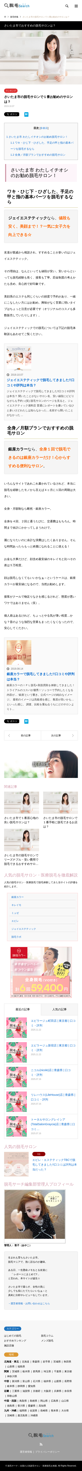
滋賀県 (26, 1391)
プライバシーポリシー (47, 1451)
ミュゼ (15, 913)
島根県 (33, 1400)
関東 (6, 1371)
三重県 (15, 1391)
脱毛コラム (47, 1335)
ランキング (11, 91)
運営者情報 (26, 1451)
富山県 (26, 1381)
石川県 (36, 1381)
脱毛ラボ (16, 936)
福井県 (47, 1381)
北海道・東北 (11, 1361)
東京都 (68, 1371)
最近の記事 (23, 1009)
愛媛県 (31, 1405)
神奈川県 (12, 1376)
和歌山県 (12, 1395)
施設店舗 (9, 1345)
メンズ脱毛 (47, 1340)
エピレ (15, 921)
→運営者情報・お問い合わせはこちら (29, 1303)
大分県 (65, 1410)
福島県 (21, 1366)
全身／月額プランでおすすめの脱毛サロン (37, 154)
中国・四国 (10, 1400)
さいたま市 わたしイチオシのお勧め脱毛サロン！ (37, 136)
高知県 (42, 1405)
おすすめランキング (15, 1340)
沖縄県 (34, 1415)
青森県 (36, 1361)
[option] (41, 57)
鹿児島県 (22, 1415)
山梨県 (57, 1381)
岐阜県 (11, 1386)
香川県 (21, 1405)
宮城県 (57, 1361)
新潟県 (15, 1381)
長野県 (68, 1381)
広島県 (54, 1400)
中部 (6, 1381)
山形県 (11, 1366)
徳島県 (11, 1405)
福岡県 (23, 1410)
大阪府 (47, 1391)
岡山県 (44, 1400)
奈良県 (68, 1391)
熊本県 (54, 1410)
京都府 (36, 1391)
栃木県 (26, 1371)
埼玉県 (47, 1371)
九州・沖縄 (10, 1410)
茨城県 (15, 1371)
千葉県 (57, 1371)
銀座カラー (17, 897)
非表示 (44, 128)
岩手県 (46, 1361)
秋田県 (67, 1361)
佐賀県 (33, 1410)
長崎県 (44, 1410)
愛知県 (31, 1386)
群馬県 (36, 1371)
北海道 (25, 1361)
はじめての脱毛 (12, 1335)
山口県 (65, 1400)
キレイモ (16, 905)
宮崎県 (11, 1415)
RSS (41, 1444)
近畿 (6, 1391)
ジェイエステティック (23, 928)
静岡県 (21, 1386)
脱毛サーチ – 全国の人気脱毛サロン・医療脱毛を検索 (32, 1466)
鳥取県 (23, 1400)
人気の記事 (59, 1009)
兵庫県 (57, 1391)
